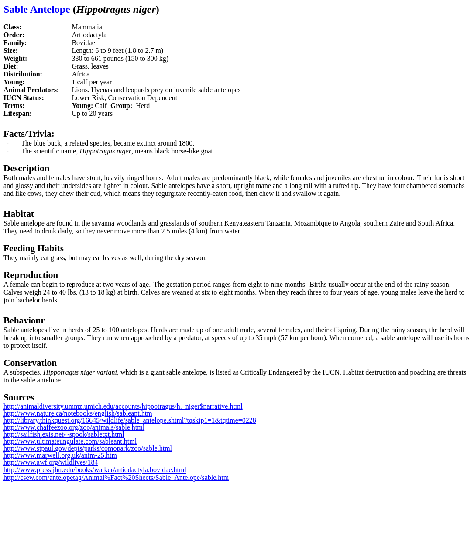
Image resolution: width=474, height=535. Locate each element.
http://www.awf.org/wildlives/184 (50, 462)
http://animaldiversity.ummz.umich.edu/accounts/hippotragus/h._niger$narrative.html (123, 406)
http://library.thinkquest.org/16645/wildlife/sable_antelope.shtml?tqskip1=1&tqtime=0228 (129, 420)
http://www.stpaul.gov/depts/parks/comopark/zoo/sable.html (87, 448)
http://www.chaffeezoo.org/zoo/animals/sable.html (73, 427)
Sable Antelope (38, 9)
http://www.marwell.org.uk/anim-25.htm (60, 455)
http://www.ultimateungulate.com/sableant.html (70, 441)
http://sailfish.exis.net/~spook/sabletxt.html (63, 434)
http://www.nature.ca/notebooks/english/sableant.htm (77, 413)
